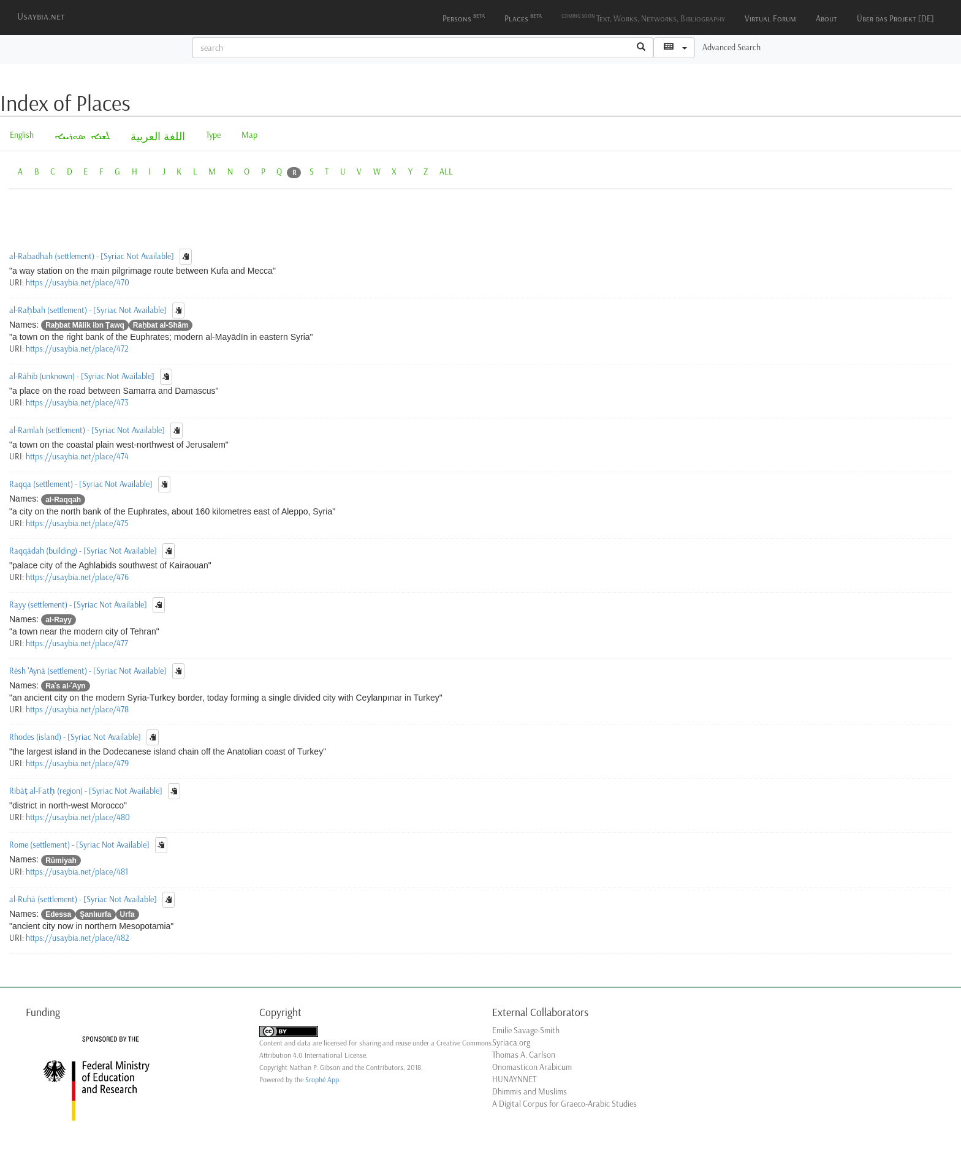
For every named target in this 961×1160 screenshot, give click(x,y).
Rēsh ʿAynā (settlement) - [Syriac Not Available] (88, 670)
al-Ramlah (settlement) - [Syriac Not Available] (87, 430)
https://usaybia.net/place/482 (77, 938)
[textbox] (411, 47)
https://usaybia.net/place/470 (77, 282)
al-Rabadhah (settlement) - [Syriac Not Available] (91, 256)
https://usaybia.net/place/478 (77, 709)
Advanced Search (731, 47)
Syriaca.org (511, 1043)
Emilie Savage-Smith (526, 1030)
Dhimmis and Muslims (529, 1092)
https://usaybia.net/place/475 (77, 523)
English (22, 135)
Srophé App (322, 1079)
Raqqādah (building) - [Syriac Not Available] (83, 550)
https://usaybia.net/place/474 (77, 456)
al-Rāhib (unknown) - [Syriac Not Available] (81, 376)
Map (249, 135)
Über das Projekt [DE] (895, 18)
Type (213, 135)
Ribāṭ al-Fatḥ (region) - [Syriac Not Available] (85, 791)
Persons (464, 17)
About (826, 18)
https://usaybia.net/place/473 (77, 402)
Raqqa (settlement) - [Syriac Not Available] (81, 484)
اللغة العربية (158, 136)
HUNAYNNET (514, 1079)
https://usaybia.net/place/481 (77, 872)
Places (523, 17)
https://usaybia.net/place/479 (77, 763)
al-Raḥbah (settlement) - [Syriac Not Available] (88, 310)
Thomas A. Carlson (523, 1055)
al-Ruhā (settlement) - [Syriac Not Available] (83, 899)
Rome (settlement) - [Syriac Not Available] (79, 845)
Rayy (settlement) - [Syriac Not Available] (78, 604)
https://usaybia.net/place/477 (77, 643)
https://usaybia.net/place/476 (77, 577)
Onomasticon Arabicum (532, 1067)
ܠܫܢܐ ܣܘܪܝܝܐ (82, 137)
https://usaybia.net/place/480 (78, 817)
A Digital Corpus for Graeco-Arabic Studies (564, 1104)
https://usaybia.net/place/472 (77, 349)
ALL (446, 172)
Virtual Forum (770, 18)
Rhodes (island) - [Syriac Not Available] (75, 737)
